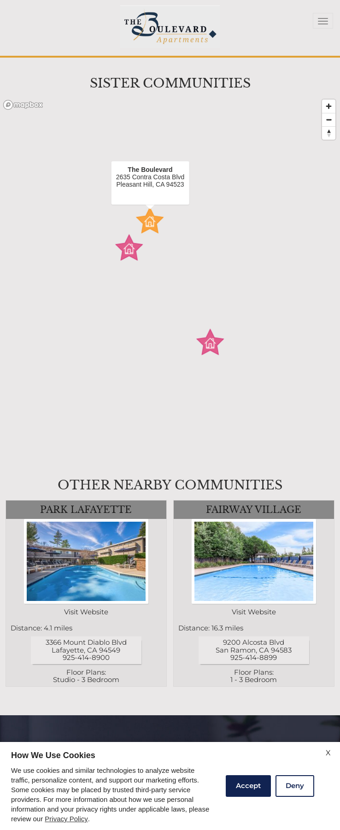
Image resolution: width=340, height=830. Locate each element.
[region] (170, 281)
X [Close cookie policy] (328, 752)
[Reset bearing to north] (328, 133)
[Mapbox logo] (23, 105)
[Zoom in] (328, 106)
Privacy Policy (66, 819)
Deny (295, 785)
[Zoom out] (328, 119)
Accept (248, 785)
